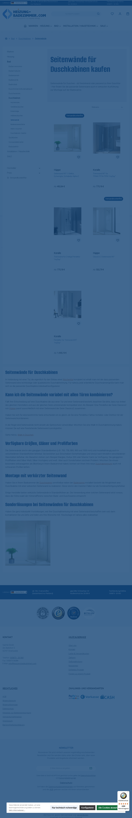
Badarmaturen (14, 71)
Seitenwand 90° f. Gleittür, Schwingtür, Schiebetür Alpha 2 (66, 175)
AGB (4, 696)
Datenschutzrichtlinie (88, 775)
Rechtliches (10, 688)
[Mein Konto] (120, 14)
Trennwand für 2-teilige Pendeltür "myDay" (67, 258)
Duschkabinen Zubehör (18, 133)
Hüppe (12, 408)
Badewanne (79, 482)
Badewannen (14, 75)
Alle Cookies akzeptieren (109, 807)
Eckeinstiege (15, 111)
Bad (9, 61)
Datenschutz (8, 708)
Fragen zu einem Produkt (79, 674)
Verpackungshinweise (12, 717)
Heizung (10, 56)
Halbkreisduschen (17, 116)
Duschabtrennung (103, 463)
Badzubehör (14, 147)
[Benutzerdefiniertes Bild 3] (89, 613)
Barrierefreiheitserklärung (13, 725)
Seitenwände (15, 120)
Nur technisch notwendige (64, 807)
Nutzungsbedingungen (67, 778)
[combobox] (73, 14)
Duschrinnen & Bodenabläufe (20, 89)
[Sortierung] (107, 107)
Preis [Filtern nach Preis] (24, 172)
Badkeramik (13, 80)
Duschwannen (14, 93)
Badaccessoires (15, 66)
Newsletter (73, 666)
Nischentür (68, 379)
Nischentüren (15, 102)
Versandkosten (82, 815)
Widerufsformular (10, 705)
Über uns (72, 645)
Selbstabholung (75, 661)
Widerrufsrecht (9, 701)
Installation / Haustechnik (18, 151)
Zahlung (72, 657)
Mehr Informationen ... (17, 810)
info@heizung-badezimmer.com (22, 663)
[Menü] (127, 792)
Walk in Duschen (16, 129)
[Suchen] (98, 14)
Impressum (8, 721)
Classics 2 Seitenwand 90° (103, 257)
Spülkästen (13, 138)
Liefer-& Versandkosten (79, 653)
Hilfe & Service (77, 637)
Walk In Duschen (26, 434)
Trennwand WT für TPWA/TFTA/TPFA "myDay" (104, 175)
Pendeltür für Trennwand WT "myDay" (65, 341)
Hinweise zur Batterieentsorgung (17, 713)
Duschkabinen (14, 98)
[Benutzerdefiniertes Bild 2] (73, 613)
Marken (10, 51)
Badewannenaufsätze (18, 124)
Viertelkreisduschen (17, 107)
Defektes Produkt (76, 670)
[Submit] (91, 768)
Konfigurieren (87, 807)
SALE (9, 156)
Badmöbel (13, 84)
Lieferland (12, 2)
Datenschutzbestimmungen (61, 787)
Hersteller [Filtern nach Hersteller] (24, 168)
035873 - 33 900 (112, 4)
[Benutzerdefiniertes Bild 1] (58, 613)
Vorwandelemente (16, 142)
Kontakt (72, 649)
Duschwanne (45, 482)
